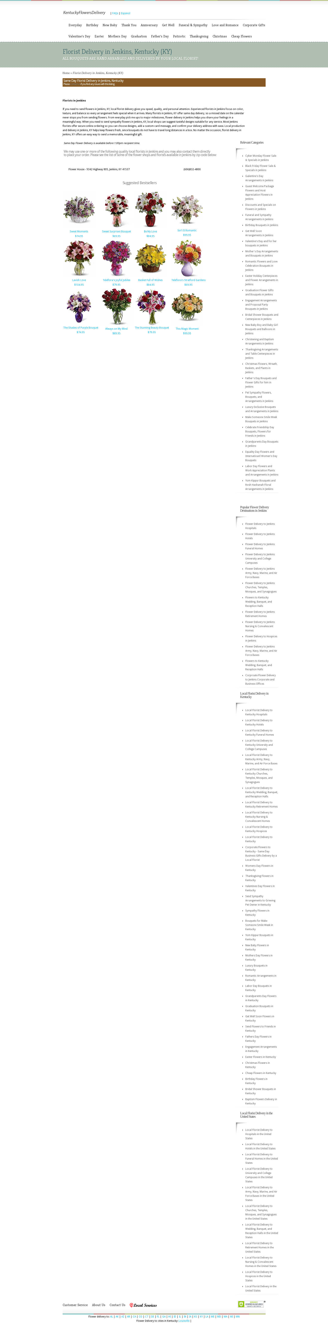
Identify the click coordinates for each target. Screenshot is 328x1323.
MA (225, 1316)
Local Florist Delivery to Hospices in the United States (259, 1276)
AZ (122, 1316)
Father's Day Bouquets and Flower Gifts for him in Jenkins (261, 382)
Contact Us (117, 1305)
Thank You (128, 25)
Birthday (92, 25)
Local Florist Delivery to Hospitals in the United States (259, 1134)
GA (164, 1316)
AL (111, 1316)
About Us (98, 1305)
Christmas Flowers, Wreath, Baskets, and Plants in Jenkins (261, 368)
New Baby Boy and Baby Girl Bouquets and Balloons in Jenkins (261, 329)
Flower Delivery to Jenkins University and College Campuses (260, 558)
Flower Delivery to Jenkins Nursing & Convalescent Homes (260, 626)
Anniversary (149, 25)
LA (207, 1316)
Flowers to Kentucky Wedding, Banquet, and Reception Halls (258, 601)
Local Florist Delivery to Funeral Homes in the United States (261, 1158)
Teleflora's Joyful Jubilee (116, 280)
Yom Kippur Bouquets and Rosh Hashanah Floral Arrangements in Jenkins (260, 485)
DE (152, 1316)
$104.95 (79, 284)
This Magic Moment (187, 328)
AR (128, 1316)
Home (66, 73)
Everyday (75, 25)
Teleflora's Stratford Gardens (188, 280)
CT (146, 1316)
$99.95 (187, 235)
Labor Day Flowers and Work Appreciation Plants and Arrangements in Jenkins (261, 470)
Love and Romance (225, 25)
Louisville (184, 1320)
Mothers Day (117, 36)
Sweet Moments (79, 231)
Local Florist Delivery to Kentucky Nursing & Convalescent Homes (259, 817)
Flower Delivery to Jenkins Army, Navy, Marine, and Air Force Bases (261, 573)
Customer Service (75, 1305)
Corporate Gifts (254, 25)
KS (195, 1316)
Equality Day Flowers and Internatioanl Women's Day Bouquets (261, 456)
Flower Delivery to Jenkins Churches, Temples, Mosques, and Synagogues (261, 587)
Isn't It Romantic (187, 230)
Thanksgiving (199, 36)
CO (140, 1316)
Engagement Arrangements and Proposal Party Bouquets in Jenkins (261, 304)
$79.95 (117, 284)
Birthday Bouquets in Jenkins (261, 225)
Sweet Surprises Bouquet (116, 231)
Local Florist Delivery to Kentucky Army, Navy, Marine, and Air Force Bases (261, 759)
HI (169, 1316)
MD (219, 1316)
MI (231, 1316)
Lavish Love (79, 280)
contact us (75, 84)
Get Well (168, 25)
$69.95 (117, 236)
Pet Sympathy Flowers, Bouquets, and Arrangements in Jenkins (259, 397)
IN (185, 1316)
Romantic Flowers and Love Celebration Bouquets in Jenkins (261, 265)
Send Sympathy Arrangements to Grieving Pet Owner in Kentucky (260, 900)
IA (190, 1316)
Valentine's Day (79, 36)
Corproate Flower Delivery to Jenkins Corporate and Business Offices (260, 679)
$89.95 (117, 333)
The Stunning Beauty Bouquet (152, 327)
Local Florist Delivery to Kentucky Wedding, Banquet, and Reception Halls (261, 792)
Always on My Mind (116, 328)
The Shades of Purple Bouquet (80, 327)
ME (212, 1316)
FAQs (115, 13)
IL (180, 1316)
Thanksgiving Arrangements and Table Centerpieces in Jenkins (261, 353)
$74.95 (79, 236)
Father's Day (160, 36)
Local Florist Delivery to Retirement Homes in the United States (259, 1247)
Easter (99, 36)
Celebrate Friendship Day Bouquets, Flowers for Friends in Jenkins (259, 431)
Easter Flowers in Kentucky (260, 1057)
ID (175, 1316)
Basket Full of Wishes (150, 280)
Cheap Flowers (241, 36)
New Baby (110, 25)
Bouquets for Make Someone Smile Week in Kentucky (259, 925)
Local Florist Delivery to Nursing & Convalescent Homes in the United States (260, 1262)
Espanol (125, 13)
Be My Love (150, 231)
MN (238, 1316)
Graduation (139, 36)
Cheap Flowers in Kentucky (260, 1073)
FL (158, 1316)
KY (201, 1316)
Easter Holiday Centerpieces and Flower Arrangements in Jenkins (261, 280)
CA (134, 1316)
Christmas (220, 36)
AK (117, 1316)
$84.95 (151, 236)
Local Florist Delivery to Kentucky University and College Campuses (259, 745)
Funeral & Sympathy (193, 25)
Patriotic (179, 36)
